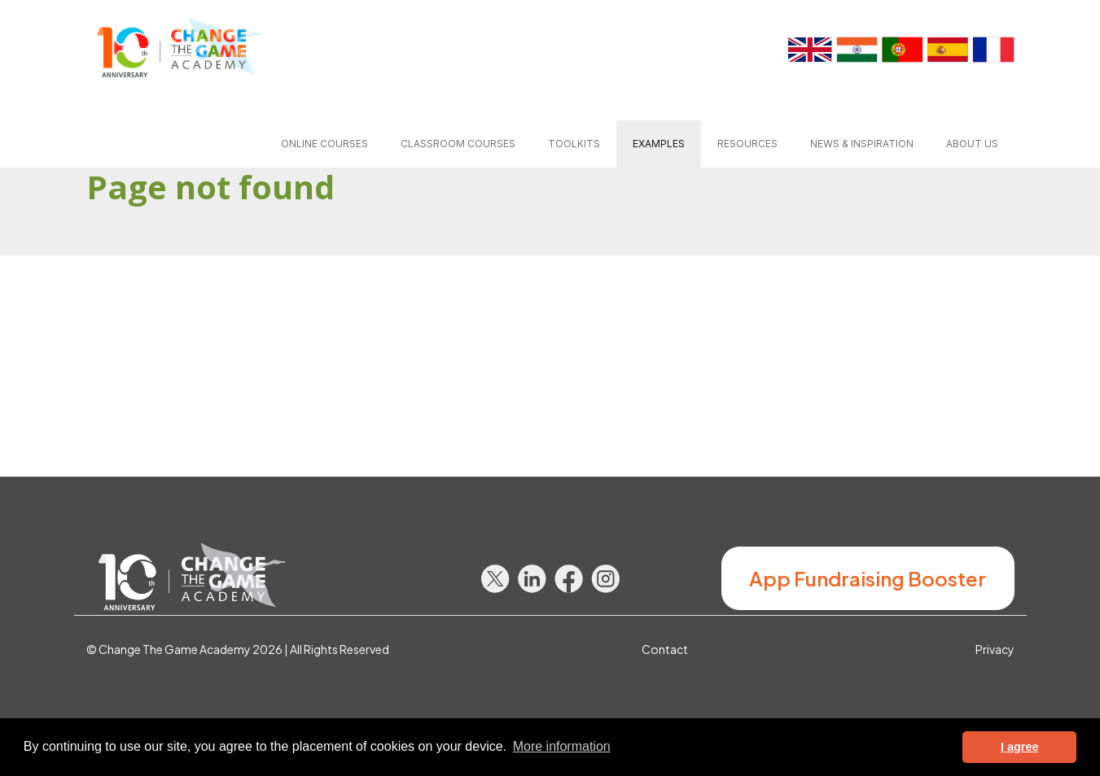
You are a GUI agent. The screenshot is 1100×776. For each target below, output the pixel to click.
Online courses (324, 143)
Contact (665, 649)
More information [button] (562, 746)
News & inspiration (862, 143)
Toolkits (574, 143)
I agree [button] (1019, 746)
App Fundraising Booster (867, 578)
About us (972, 143)
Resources (747, 143)
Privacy (995, 649)
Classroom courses (458, 143)
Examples (659, 143)
